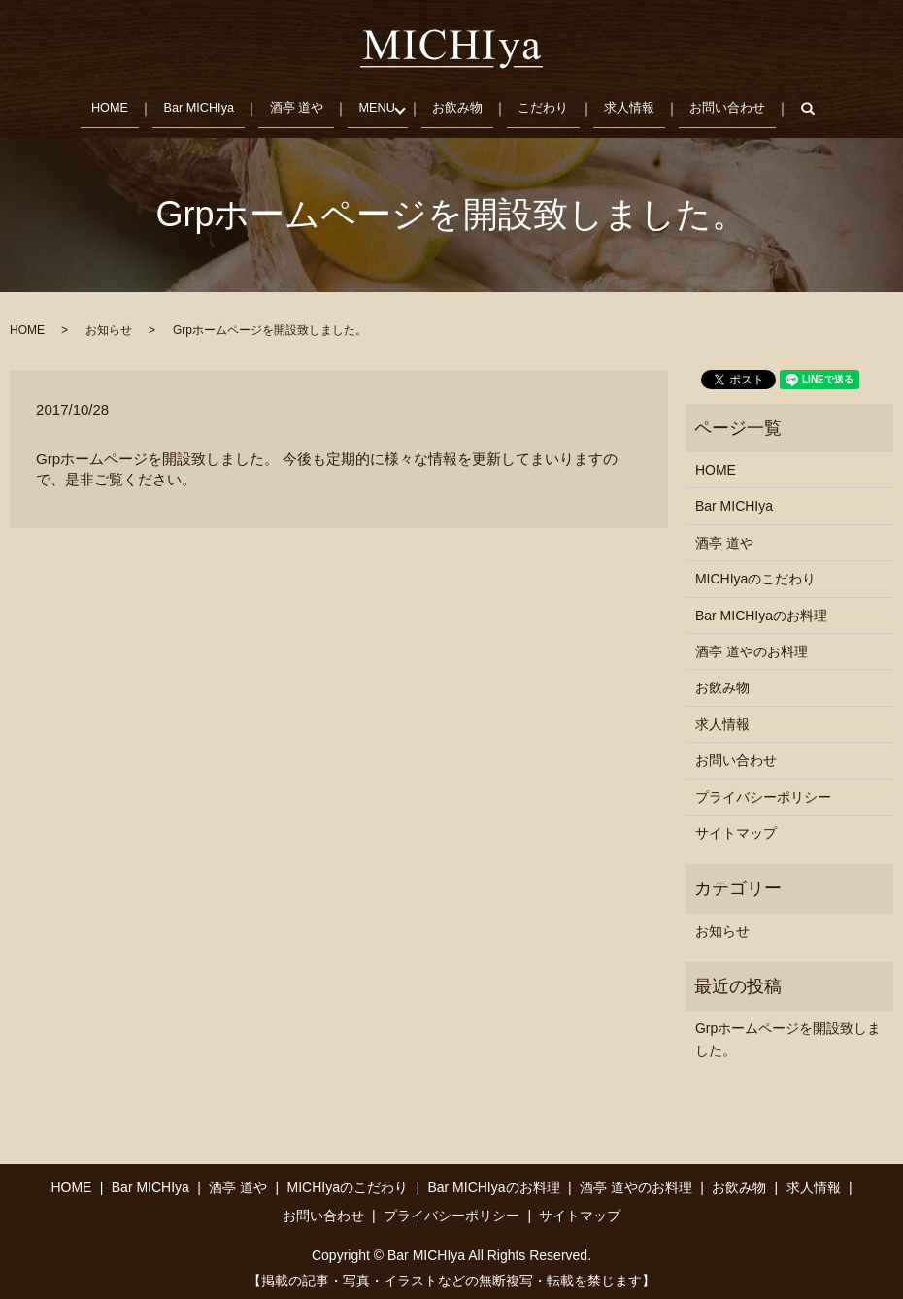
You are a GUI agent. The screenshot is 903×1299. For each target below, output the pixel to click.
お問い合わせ (734, 104)
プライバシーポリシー (763, 788)
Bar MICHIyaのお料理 (761, 607)
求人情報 (634, 104)
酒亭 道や (294, 104)
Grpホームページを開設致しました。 (788, 1031)
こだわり (546, 104)
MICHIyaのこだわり (755, 571)
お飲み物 (460, 104)
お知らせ (108, 322)
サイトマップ (736, 825)
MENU (376, 104)
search (826, 105)
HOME (102, 104)
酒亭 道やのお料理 (751, 643)
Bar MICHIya (193, 104)
